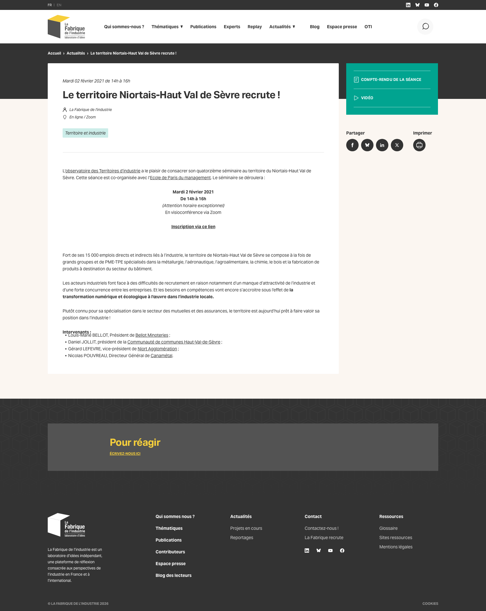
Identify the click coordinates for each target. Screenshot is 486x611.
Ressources (391, 516)
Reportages (241, 537)
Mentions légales (396, 547)
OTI (368, 26)
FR (50, 5)
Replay (255, 26)
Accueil (54, 53)
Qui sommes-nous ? (124, 26)
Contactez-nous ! (321, 528)
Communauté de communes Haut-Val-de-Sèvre (173, 342)
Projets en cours (246, 528)
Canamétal (161, 355)
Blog (315, 26)
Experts (232, 26)
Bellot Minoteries (151, 335)
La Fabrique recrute (324, 537)
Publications (203, 26)
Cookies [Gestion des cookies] (430, 603)
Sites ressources (395, 537)
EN (59, 5)
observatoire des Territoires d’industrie (102, 171)
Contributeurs (170, 552)
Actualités (280, 26)
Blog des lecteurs (174, 575)
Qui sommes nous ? (175, 516)
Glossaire (388, 528)
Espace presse (342, 26)
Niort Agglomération (157, 349)
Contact (313, 516)
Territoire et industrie (85, 133)
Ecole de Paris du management (180, 177)
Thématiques (165, 26)
